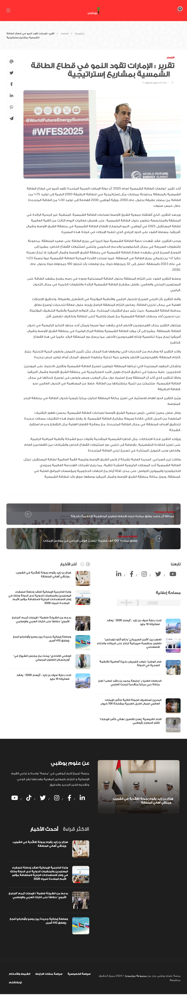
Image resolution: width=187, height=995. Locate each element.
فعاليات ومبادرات (164, 511)
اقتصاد (64, 33)
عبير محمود (151, 82)
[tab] (44, 829)
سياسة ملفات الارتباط (48, 973)
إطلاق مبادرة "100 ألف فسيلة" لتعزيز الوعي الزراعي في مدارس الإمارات (90, 540)
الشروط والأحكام (19, 973)
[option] (48, 629)
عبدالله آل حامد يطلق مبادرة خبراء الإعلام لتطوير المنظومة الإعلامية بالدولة (122, 516)
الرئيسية (79, 33)
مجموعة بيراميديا (136, 976)
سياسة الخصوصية (79, 973)
